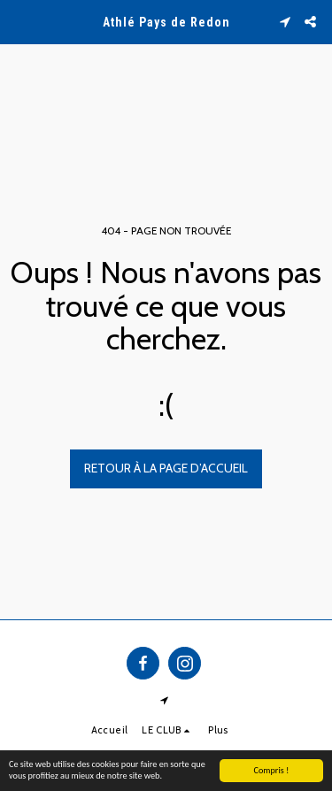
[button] (19, 21)
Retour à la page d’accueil (166, 468)
